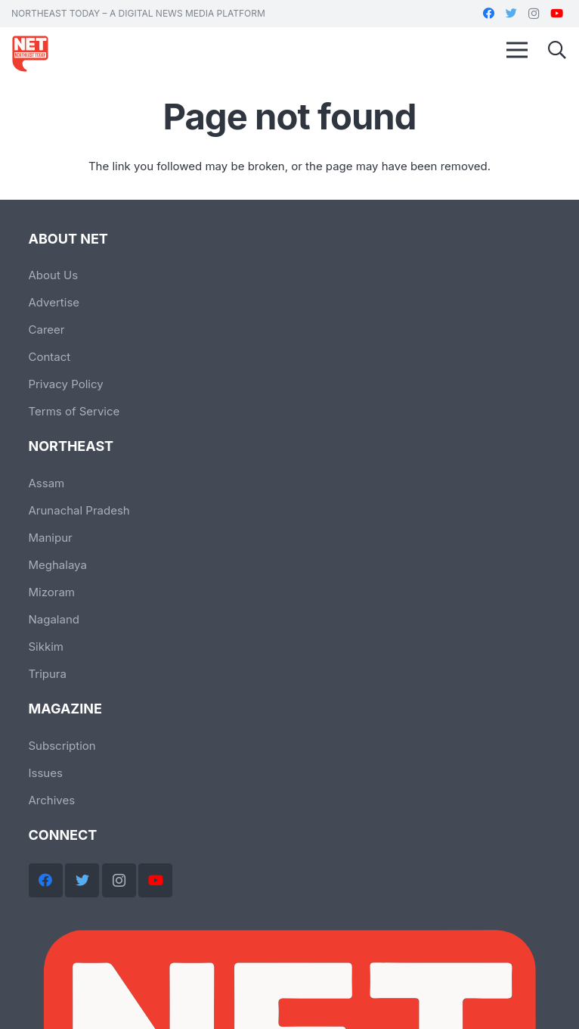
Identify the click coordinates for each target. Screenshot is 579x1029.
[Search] (557, 50)
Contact (50, 357)
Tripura (48, 674)
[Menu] (517, 50)
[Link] (30, 54)
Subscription (62, 745)
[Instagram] (533, 13)
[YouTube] (556, 13)
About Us (54, 275)
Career (47, 329)
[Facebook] (488, 13)
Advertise (54, 302)
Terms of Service (74, 411)
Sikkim (46, 646)
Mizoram (52, 592)
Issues (46, 773)
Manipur (51, 537)
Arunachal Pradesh (79, 510)
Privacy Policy (66, 384)
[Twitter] (511, 13)
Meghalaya (58, 565)
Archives (52, 800)
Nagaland (54, 619)
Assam (47, 483)
